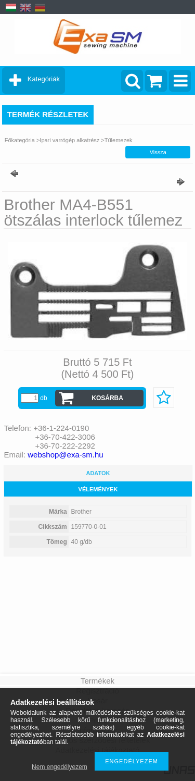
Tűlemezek (119, 140)
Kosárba (107, 398)
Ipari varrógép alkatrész (69, 140)
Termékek (97, 680)
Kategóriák (44, 79)
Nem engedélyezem (59, 767)
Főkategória (20, 140)
